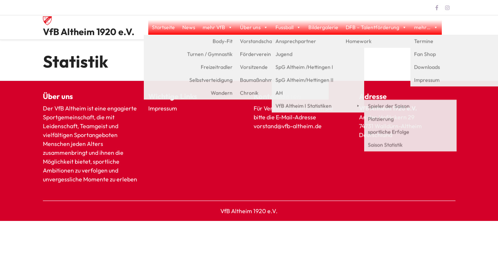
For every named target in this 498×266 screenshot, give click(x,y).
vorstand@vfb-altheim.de (288, 126)
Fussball (288, 27)
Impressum (162, 108)
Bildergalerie (323, 27)
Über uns (254, 27)
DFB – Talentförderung (376, 27)
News (188, 27)
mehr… (426, 27)
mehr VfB (218, 27)
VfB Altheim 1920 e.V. (89, 32)
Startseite (163, 27)
